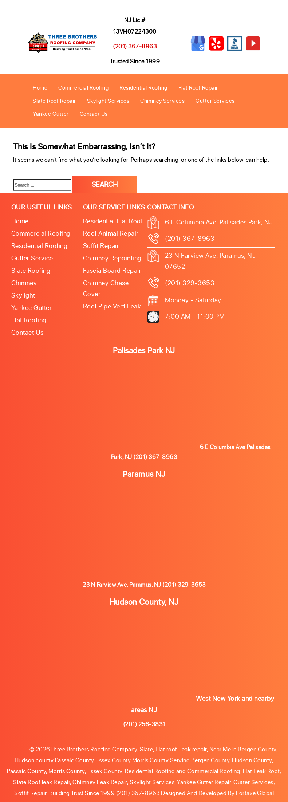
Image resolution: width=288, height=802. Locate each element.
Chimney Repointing (112, 257)
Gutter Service (32, 257)
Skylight (23, 295)
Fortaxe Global (255, 793)
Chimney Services (162, 100)
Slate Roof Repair (54, 100)
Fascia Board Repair (112, 270)
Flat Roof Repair (198, 87)
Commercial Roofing (83, 87)
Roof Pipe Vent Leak (112, 306)
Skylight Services (108, 100)
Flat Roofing (29, 319)
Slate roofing (31, 270)
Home (40, 87)
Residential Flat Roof (113, 220)
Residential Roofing (143, 87)
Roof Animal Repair (111, 233)
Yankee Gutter (51, 113)
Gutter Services (215, 100)
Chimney (24, 282)
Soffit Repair (101, 245)
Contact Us (94, 113)
